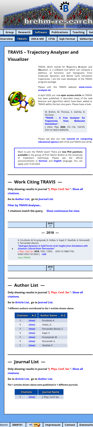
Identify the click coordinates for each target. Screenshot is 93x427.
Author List (22, 199)
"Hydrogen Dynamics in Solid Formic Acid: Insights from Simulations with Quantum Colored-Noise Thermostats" (53, 247)
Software (41, 32)
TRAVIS (22, 39)
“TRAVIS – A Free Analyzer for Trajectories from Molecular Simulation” (65, 120)
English (58, 160)
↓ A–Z (33, 315)
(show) (32, 320)
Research (24, 32)
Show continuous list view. (63, 210)
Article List (22, 302)
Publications (59, 32)
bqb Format (67, 39)
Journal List (46, 199)
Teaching (79, 32)
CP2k (51, 39)
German (43, 160)
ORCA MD (37, 39)
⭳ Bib (44, 254)
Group (10, 32)
